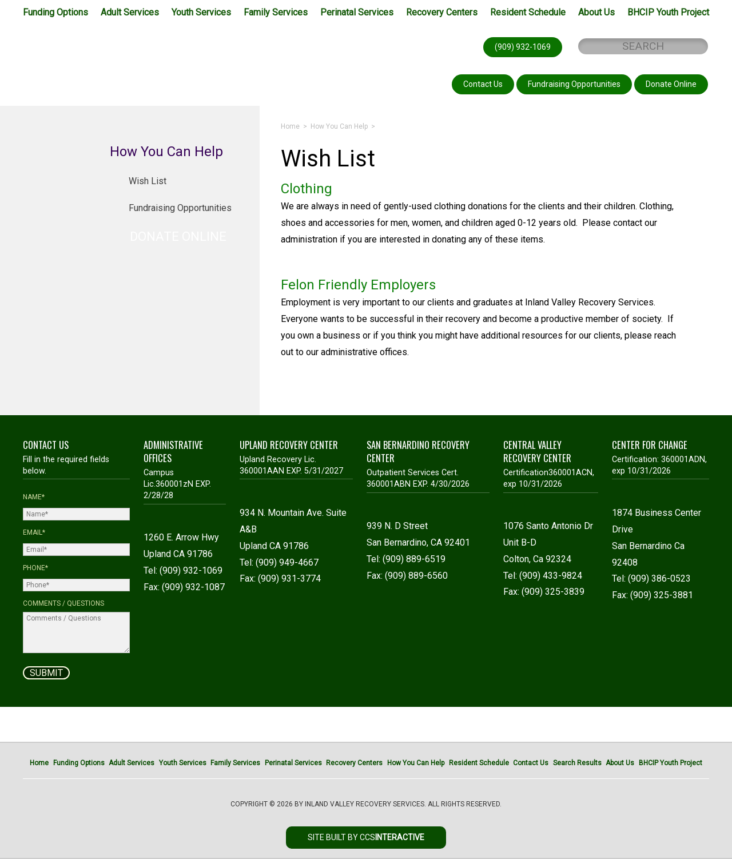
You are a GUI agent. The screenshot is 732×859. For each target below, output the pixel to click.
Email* (34, 532)
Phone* (35, 568)
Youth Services (201, 12)
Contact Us (530, 763)
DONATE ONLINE (178, 236)
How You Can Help (339, 126)
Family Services (276, 12)
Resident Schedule (528, 12)
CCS (392, 837)
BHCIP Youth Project (668, 12)
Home (290, 126)
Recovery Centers (442, 12)
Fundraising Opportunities (180, 207)
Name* (34, 497)
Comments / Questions (63, 603)
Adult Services (130, 12)
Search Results (577, 763)
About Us (596, 12)
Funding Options (55, 12)
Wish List (147, 181)
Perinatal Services (356, 12)
